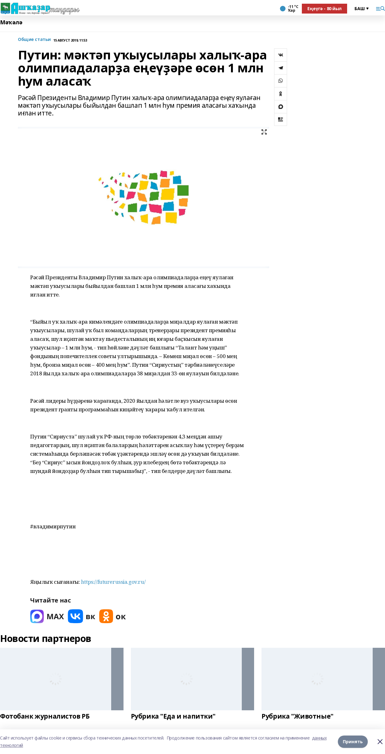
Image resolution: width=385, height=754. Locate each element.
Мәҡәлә (11, 22)
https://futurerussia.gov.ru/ (113, 581)
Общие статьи (34, 39)
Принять (353, 741)
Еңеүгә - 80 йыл (324, 8)
